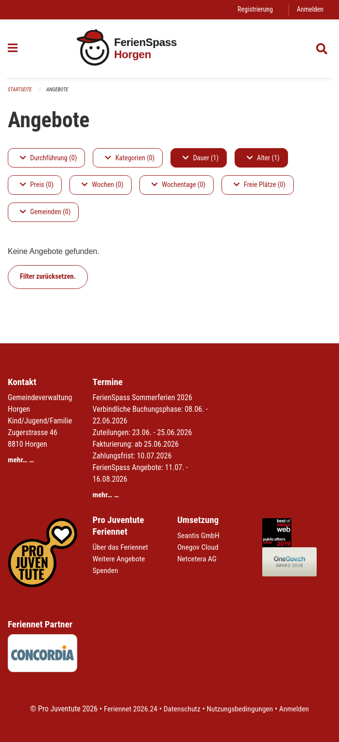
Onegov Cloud (198, 547)
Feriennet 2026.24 (128, 708)
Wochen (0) (102, 185)
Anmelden (309, 9)
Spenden (106, 570)
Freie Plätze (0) (260, 185)
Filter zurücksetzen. (48, 277)
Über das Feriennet (121, 547)
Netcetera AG (197, 558)
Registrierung (254, 9)
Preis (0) (36, 185)
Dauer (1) (201, 158)
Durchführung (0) (48, 158)
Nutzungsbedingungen (240, 708)
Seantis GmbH (199, 535)
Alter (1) (263, 158)
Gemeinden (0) (45, 212)
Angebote (59, 90)
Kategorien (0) (129, 158)
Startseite (20, 90)
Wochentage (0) (178, 185)
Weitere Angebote (120, 558)
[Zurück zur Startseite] (169, 48)
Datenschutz (181, 708)
